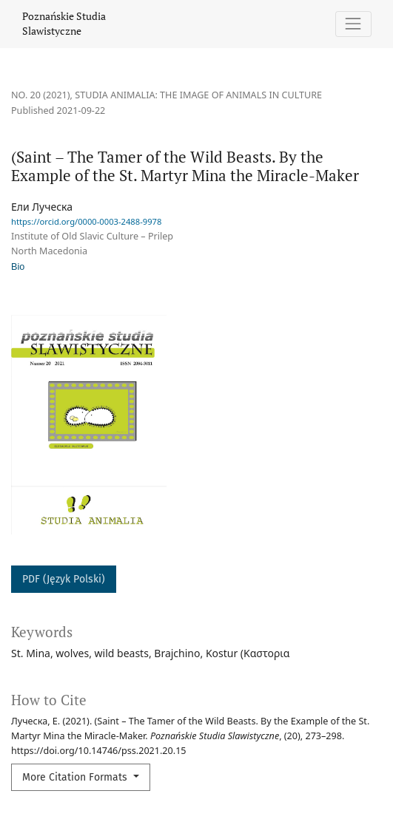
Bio (17, 267)
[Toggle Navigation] (353, 24)
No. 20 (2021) (40, 95)
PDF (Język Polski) (63, 579)
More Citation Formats (76, 777)
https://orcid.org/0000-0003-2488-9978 (86, 221)
